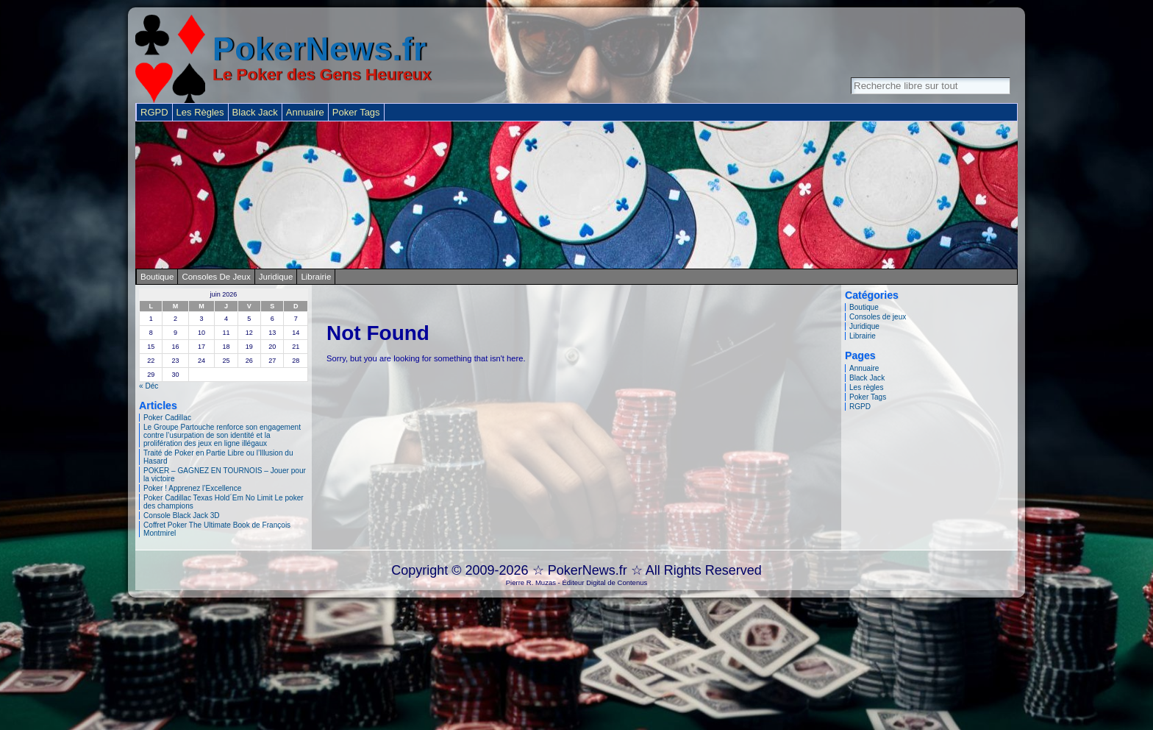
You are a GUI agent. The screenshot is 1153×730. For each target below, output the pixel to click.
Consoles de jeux (216, 276)
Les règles (866, 387)
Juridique (276, 276)
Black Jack (867, 378)
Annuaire (864, 368)
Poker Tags (867, 397)
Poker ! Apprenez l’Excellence (192, 488)
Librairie (316, 276)
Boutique (157, 276)
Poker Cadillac (167, 418)
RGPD (860, 407)
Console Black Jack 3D (181, 515)
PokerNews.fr (319, 49)
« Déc (148, 386)
